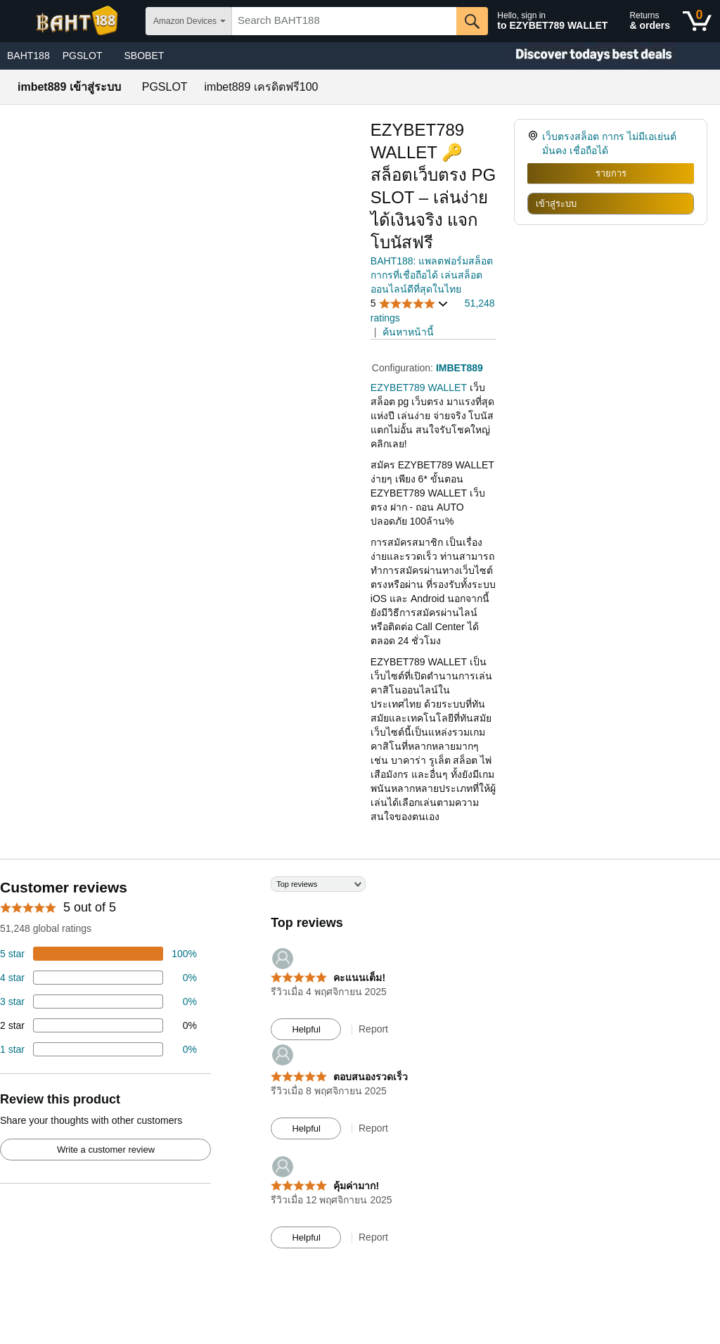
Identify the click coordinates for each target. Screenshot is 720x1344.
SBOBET (144, 55)
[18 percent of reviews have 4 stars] (98, 978)
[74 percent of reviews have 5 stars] (98, 954)
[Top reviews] (360, 1069)
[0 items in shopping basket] (697, 21)
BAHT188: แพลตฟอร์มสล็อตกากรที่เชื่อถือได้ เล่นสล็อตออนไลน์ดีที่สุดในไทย (432, 275)
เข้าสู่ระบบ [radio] (556, 203)
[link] (534, 143)
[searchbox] (344, 21)
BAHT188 (28, 55)
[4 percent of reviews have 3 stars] (98, 1001)
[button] (410, 303)
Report (373, 1029)
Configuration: (404, 367)
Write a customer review (106, 1149)
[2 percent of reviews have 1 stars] (98, 1049)
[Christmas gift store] (579, 56)
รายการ (611, 173)
